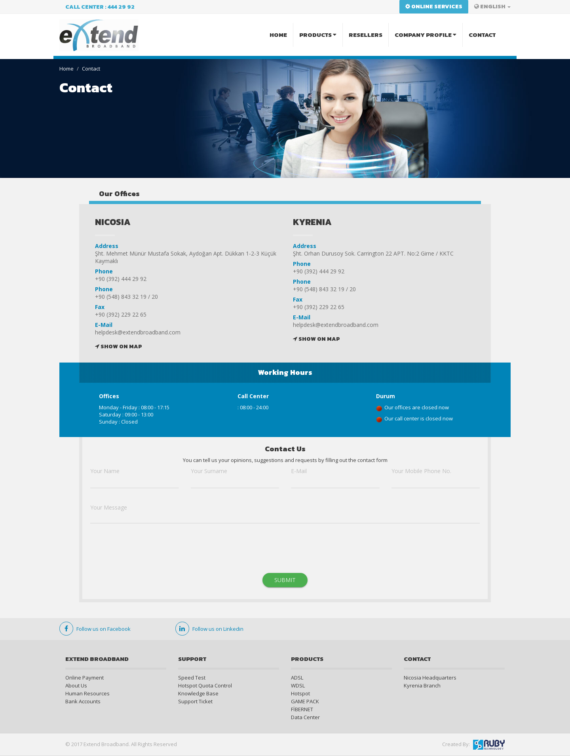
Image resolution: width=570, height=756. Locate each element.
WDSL (298, 685)
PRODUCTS (317, 34)
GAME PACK (305, 701)
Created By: (473, 745)
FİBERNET (302, 709)
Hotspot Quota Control (205, 685)
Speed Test (191, 677)
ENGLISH (492, 6)
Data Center (305, 717)
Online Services (433, 6)
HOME (278, 34)
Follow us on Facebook (95, 628)
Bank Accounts (83, 701)
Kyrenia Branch (422, 685)
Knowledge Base (198, 693)
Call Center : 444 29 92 (100, 7)
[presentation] (150, 550)
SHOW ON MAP (118, 346)
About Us (76, 685)
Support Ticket (195, 701)
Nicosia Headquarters (430, 677)
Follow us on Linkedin (209, 628)
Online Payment (84, 677)
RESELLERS (365, 34)
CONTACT (482, 34)
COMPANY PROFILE (425, 34)
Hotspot (300, 693)
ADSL (297, 677)
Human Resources (87, 693)
